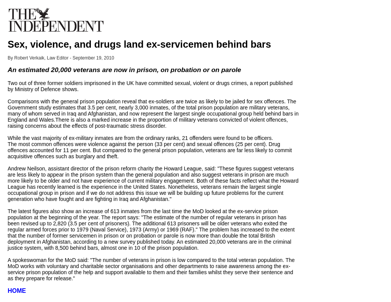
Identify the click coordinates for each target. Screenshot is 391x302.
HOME (17, 291)
